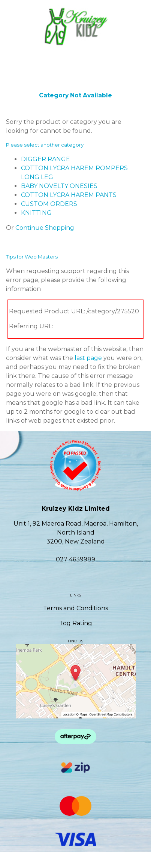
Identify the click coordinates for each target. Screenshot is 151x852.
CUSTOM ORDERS (49, 203)
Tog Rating (75, 623)
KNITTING (36, 212)
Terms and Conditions (75, 608)
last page (88, 357)
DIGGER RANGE (45, 159)
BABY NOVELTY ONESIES (59, 185)
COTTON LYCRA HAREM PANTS (69, 194)
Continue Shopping (44, 227)
